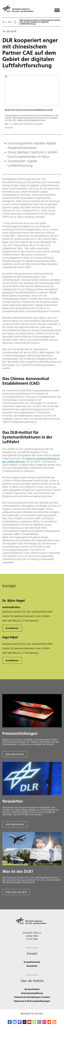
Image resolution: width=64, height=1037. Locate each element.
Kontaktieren (12, 628)
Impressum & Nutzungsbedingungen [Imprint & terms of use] (32, 1001)
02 (15, 22)
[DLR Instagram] (39, 1023)
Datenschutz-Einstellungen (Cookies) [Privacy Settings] (32, 997)
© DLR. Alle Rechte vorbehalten (30, 124)
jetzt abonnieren (15, 754)
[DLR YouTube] (29, 1023)
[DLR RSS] (54, 1023)
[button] (32, 103)
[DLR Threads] (24, 1023)
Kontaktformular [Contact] (32, 962)
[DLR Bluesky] (15, 1023)
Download (9, 127)
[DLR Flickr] (44, 1023)
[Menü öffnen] (57, 9)
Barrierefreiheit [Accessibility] (32, 989)
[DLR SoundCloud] (49, 1023)
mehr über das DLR (16, 892)
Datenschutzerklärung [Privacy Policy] (32, 993)
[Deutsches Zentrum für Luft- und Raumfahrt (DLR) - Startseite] (19, 9)
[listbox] (9, 22)
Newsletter (32, 965)
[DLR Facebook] (10, 1023)
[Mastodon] (20, 1023)
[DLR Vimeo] (34, 1023)
